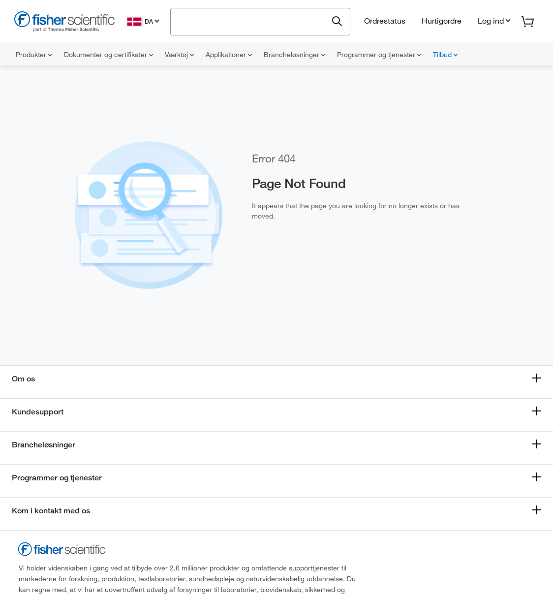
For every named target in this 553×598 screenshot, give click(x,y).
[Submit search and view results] (337, 22)
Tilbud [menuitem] (445, 55)
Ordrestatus (384, 21)
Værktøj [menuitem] (179, 55)
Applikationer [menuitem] (229, 55)
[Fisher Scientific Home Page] (64, 23)
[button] (493, 20)
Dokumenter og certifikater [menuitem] (108, 55)
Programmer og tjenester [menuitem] (379, 55)
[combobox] (251, 21)
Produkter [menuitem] (34, 55)
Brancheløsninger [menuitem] (294, 55)
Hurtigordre (441, 21)
